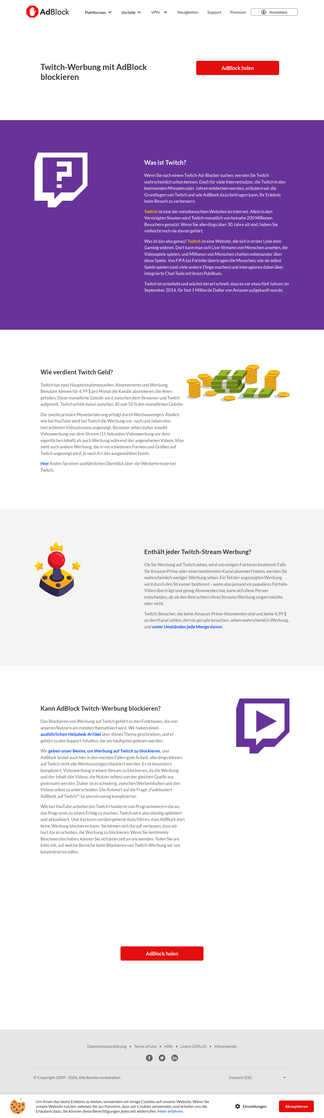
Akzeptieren (296, 1106)
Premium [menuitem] (238, 12)
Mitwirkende (225, 1046)
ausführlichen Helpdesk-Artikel (70, 734)
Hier (44, 463)
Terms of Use (145, 1046)
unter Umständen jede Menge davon (187, 626)
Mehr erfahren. (170, 1111)
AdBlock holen (237, 68)
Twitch (150, 211)
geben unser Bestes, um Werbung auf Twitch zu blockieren (104, 751)
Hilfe (168, 1046)
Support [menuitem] (214, 12)
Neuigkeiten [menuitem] (187, 12)
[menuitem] (189, 12)
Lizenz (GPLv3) (193, 1046)
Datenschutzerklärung (106, 1046)
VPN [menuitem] (155, 12)
